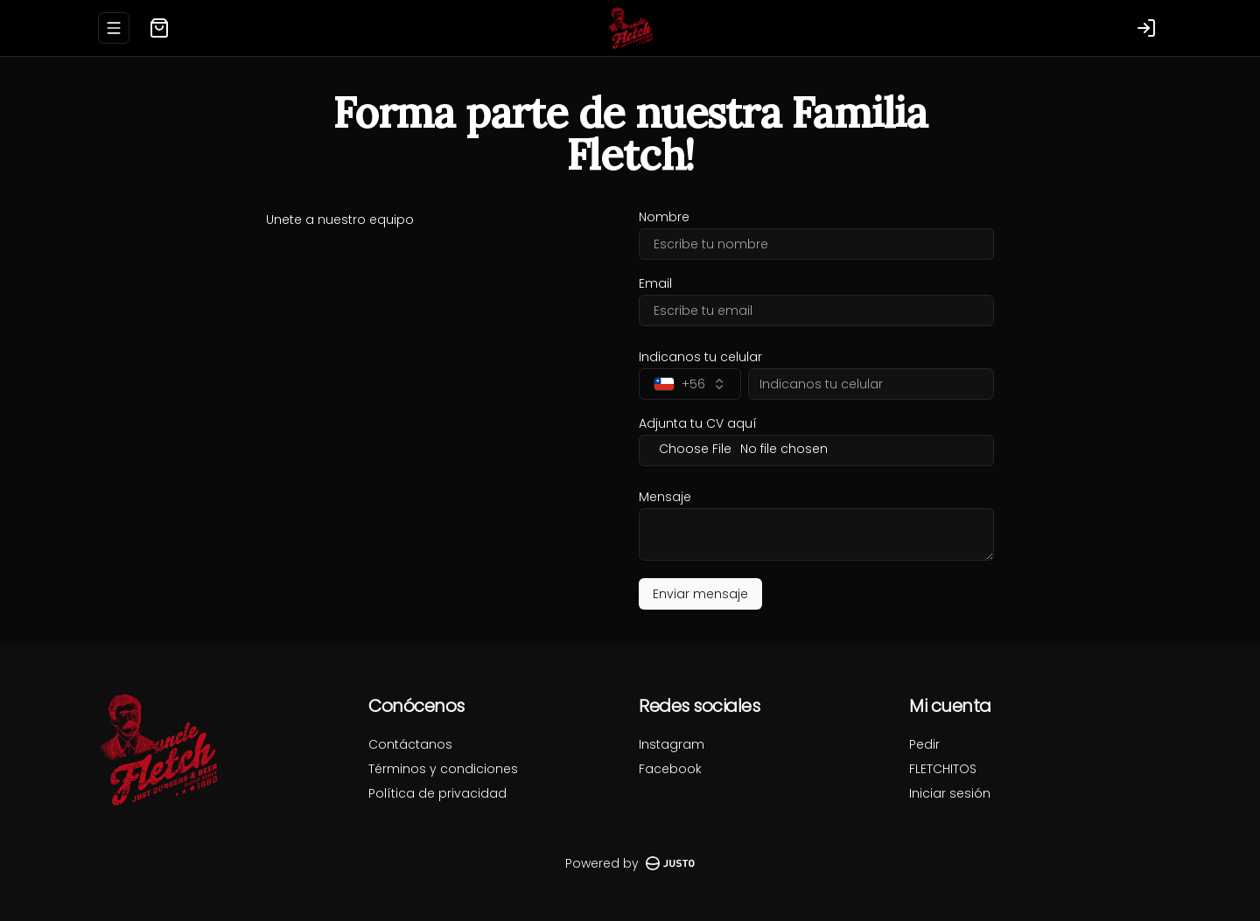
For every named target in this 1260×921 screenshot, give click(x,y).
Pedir (924, 744)
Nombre (664, 217)
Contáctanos (410, 744)
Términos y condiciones (443, 769)
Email (655, 283)
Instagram (671, 744)
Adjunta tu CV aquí (698, 423)
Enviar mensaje (700, 594)
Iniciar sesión (949, 793)
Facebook (670, 769)
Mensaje (665, 497)
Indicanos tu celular (700, 357)
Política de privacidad (437, 793)
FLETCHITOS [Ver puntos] (942, 769)
